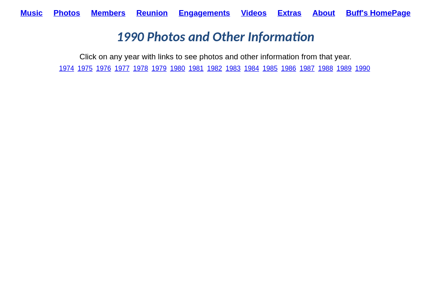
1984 (251, 68)
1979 (159, 68)
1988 (325, 68)
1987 (307, 68)
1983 (233, 68)
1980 (177, 68)
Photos (66, 12)
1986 (288, 68)
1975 (85, 68)
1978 (140, 68)
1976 (103, 68)
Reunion (152, 12)
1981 (196, 68)
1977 (122, 68)
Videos (254, 12)
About (323, 12)
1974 (66, 68)
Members (108, 12)
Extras (289, 12)
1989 (344, 68)
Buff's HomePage (378, 12)
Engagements (204, 12)
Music (32, 12)
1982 (214, 68)
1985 (270, 68)
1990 (362, 68)
